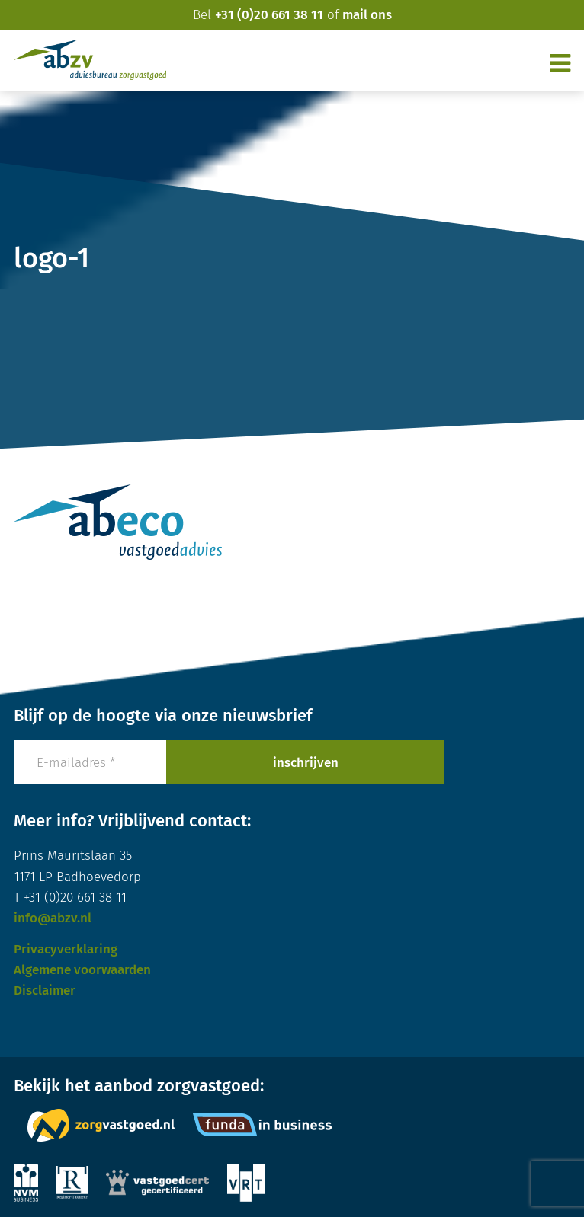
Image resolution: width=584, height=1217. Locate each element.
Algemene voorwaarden (82, 970)
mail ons (367, 15)
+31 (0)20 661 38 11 (269, 15)
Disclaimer (44, 990)
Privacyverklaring (65, 949)
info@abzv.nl (52, 918)
